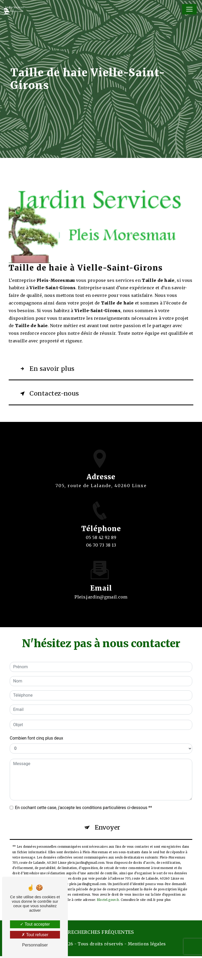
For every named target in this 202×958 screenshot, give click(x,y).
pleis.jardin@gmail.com (100, 592)
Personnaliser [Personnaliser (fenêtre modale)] (35, 945)
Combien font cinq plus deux (36, 739)
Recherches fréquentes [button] (101, 934)
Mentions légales (147, 945)
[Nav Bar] (189, 9)
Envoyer (107, 829)
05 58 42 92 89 (101, 545)
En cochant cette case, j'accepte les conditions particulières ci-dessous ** (83, 808)
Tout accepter (35, 924)
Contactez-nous (50, 394)
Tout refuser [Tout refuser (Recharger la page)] (35, 934)
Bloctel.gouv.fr (108, 902)
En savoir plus (47, 369)
